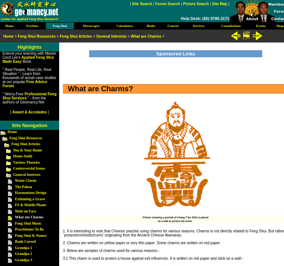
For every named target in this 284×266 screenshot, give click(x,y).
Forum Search (167, 4)
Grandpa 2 (23, 254)
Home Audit (23, 156)
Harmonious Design (31, 193)
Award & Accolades (30, 112)
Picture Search (196, 4)
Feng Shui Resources (26, 138)
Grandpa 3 (23, 260)
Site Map (219, 4)
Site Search (142, 4)
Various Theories (26, 162)
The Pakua (23, 187)
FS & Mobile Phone (30, 205)
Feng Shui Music (28, 223)
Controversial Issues (29, 168)
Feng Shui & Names (31, 235)
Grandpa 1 (23, 248)
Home (12, 132)
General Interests (27, 175)
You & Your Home (27, 150)
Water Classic (26, 180)
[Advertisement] (175, 68)
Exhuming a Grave (30, 199)
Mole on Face (25, 211)
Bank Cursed (25, 241)
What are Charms (146, 36)
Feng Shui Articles (25, 144)
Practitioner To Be (29, 229)
